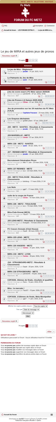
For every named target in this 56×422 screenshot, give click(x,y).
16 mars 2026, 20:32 (36, 198)
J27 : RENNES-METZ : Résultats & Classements (29, 152)
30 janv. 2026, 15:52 (37, 256)
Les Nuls (11, 187)
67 (53, 96)
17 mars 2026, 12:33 (35, 189)
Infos (23, 2)
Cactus (25, 248)
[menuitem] (4, 26)
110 (50, 123)
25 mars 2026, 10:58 (40, 162)
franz (25, 282)
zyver (25, 80)
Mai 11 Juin (27, 162)
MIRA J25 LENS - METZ (18, 237)
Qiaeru (39, 420)
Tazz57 (25, 214)
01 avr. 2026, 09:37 (36, 154)
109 (47, 123)
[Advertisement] (28, 40)
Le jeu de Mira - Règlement (19, 69)
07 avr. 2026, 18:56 (39, 94)
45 (48, 233)
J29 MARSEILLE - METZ (18, 135)
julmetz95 (26, 94)
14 (51, 216)
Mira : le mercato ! (15, 288)
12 (46, 216)
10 (51, 191)
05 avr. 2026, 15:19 (35, 146)
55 (46, 104)
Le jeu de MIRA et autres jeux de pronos (45, 30)
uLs (24, 171)
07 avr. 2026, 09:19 (36, 137)
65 (48, 96)
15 (53, 216)
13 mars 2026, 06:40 (37, 214)
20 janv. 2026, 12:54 (36, 267)
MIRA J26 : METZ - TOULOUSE (21, 204)
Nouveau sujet (8, 55)
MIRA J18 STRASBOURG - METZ (22, 271)
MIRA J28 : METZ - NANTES (20, 144)
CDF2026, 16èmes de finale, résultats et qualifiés (30, 280)
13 (48, 216)
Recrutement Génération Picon (21, 160)
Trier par (27, 309)
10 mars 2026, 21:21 (38, 223)
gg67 (25, 189)
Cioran (25, 102)
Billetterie (39, 2)
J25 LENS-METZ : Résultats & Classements (27, 220)
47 (53, 233)
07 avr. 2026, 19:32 (36, 129)
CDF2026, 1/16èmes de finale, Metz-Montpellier (29, 297)
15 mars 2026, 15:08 (34, 206)
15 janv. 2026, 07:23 (37, 290)
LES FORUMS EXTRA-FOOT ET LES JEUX (27, 30)
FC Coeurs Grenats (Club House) (22, 229)
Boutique (49, 2)
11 (53, 191)
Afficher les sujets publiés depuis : (28, 306)
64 (46, 96)
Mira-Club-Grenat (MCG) (18, 212)
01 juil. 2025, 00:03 (35, 80)
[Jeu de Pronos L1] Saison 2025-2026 (24, 100)
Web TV (30, 2)
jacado (25, 71)
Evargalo (26, 223)
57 (51, 104)
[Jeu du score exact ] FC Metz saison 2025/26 (28, 92)
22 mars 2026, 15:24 (34, 171)
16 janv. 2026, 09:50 (35, 282)
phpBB (21, 419)
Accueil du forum (10, 415)
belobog (26, 181)
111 (53, 123)
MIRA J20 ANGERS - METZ (19, 246)
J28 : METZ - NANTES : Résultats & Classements (30, 127)
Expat (25, 231)
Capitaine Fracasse (30, 113)
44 (46, 233)
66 (51, 96)
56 (48, 104)
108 (43, 123)
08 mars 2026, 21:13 (36, 231)
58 (53, 104)
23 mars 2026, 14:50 (46, 113)
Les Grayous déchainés (18, 119)
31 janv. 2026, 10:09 (37, 248)
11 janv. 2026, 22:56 (35, 299)
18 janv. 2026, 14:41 (39, 274)
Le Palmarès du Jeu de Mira (20, 78)
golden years (27, 121)
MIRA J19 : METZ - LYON (18, 254)
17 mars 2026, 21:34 (37, 181)
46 (51, 233)
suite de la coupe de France (20, 195)
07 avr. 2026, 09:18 (36, 102)
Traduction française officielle (25, 420)
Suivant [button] (36, 60)
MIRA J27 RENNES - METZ (19, 169)
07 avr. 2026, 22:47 (41, 121)
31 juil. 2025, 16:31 (36, 71)
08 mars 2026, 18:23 (36, 239)
